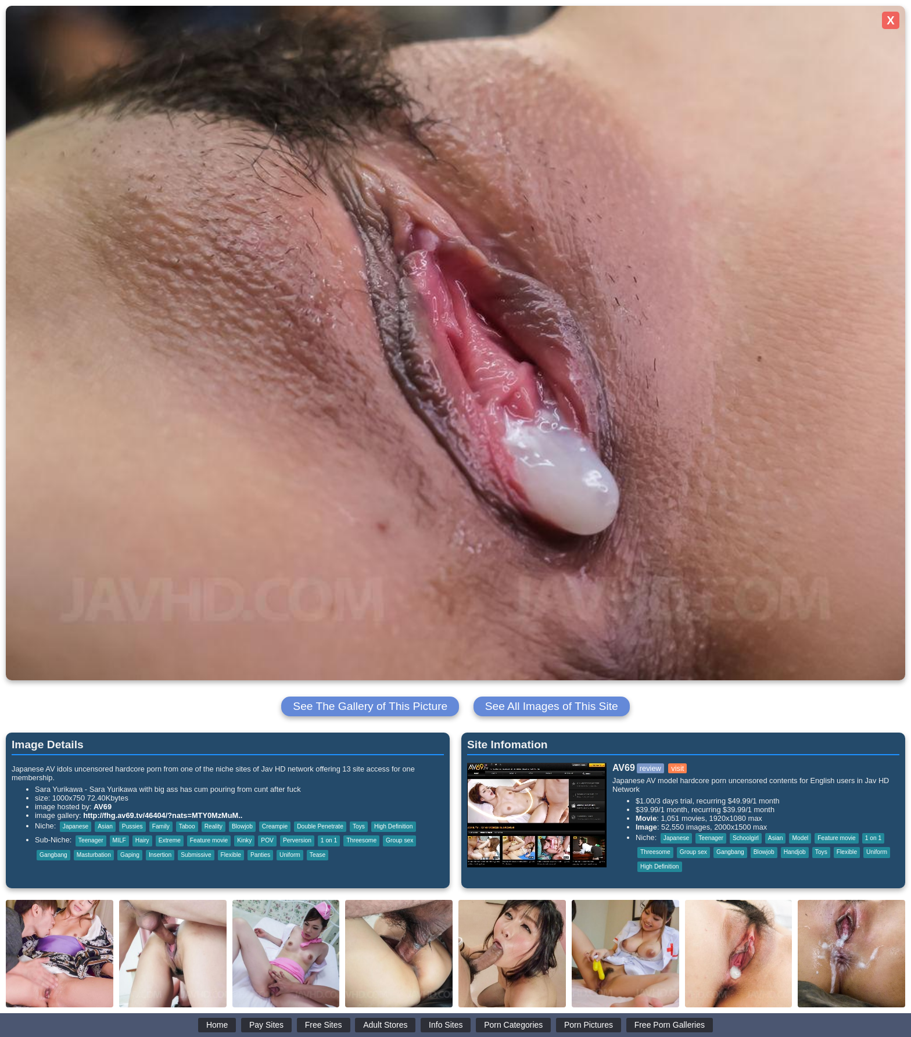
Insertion (160, 855)
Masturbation (94, 855)
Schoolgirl (746, 838)
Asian (105, 826)
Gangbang (53, 855)
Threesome (361, 840)
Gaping (129, 855)
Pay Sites (266, 1024)
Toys (359, 826)
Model (800, 838)
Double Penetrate (320, 826)
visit (677, 768)
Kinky (244, 840)
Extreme (170, 840)
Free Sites (323, 1024)
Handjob (795, 852)
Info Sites (445, 1024)
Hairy (142, 840)
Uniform (289, 855)
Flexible (231, 855)
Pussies (132, 826)
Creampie (275, 826)
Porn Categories (513, 1024)
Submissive (196, 855)
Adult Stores (385, 1024)
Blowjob (242, 826)
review (650, 768)
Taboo (187, 826)
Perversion (297, 840)
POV (267, 840)
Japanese (75, 826)
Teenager (90, 840)
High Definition (393, 826)
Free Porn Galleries (669, 1024)
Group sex (399, 840)
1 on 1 (329, 840)
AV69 (103, 806)
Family (161, 826)
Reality (214, 826)
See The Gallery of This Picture (370, 706)
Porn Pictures (588, 1024)
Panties (260, 855)
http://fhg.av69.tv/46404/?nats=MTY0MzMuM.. (162, 815)
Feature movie (209, 840)
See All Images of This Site (551, 706)
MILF (119, 840)
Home (217, 1024)
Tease (317, 855)
